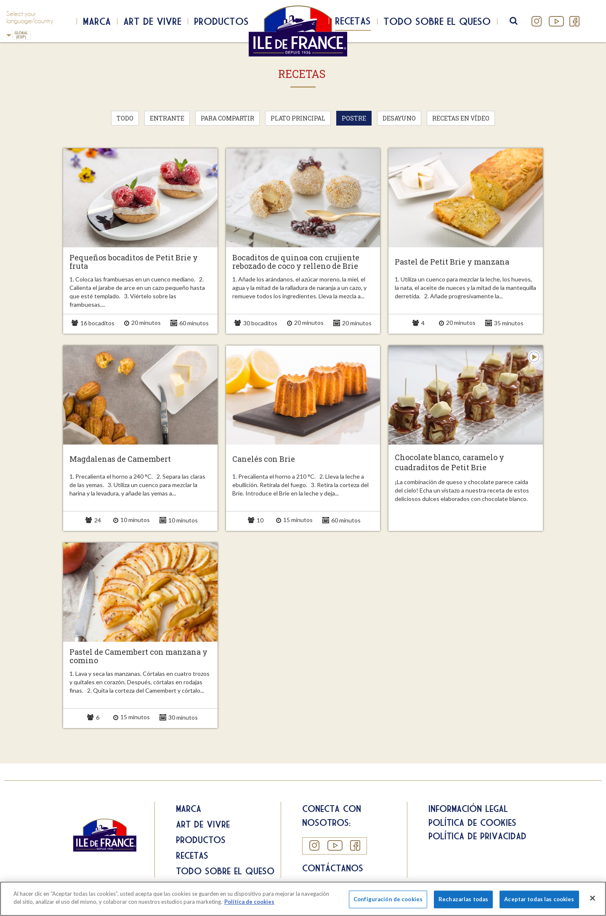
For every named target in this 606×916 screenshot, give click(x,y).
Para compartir (227, 118)
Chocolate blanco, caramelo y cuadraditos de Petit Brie (449, 462)
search (519, 21)
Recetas (353, 21)
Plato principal (298, 118)
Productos (221, 21)
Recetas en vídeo (460, 118)
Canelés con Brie (263, 459)
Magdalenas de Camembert (120, 459)
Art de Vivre (152, 21)
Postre (354, 118)
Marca (97, 21)
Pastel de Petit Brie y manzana (452, 262)
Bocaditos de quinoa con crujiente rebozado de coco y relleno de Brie (295, 262)
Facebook (574, 21)
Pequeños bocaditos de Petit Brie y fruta (133, 262)
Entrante (167, 118)
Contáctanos (332, 867)
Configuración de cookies (388, 899)
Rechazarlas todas (463, 899)
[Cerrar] (592, 898)
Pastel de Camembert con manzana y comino (138, 656)
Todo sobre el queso (437, 21)
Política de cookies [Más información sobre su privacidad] (249, 901)
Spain (8, 35)
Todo (125, 118)
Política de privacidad (477, 835)
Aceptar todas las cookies (539, 899)
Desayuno (399, 118)
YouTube (555, 21)
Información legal (468, 808)
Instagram (537, 21)
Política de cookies (472, 822)
